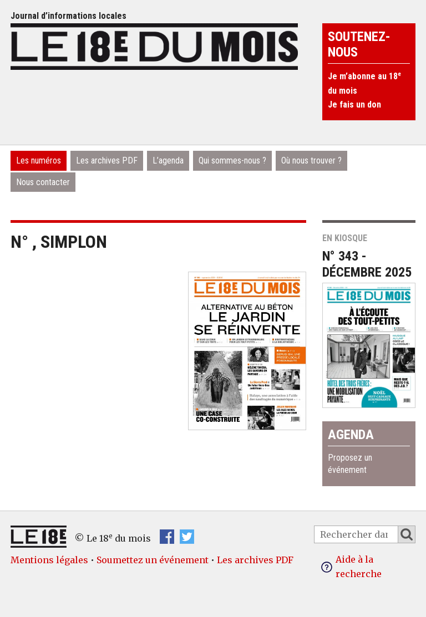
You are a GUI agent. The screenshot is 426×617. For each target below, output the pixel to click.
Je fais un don (354, 104)
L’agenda (168, 160)
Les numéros (38, 160)
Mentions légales (49, 559)
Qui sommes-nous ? (232, 160)
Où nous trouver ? (311, 160)
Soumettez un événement (153, 559)
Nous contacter (43, 182)
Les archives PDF (107, 160)
